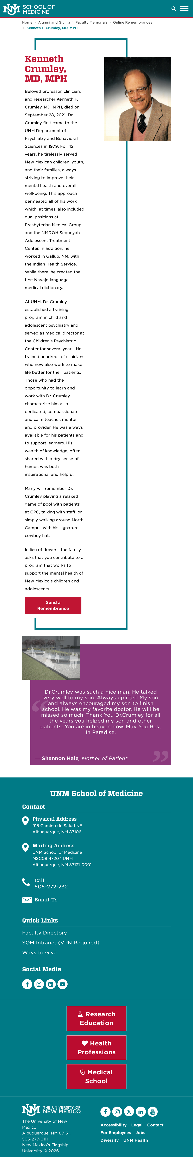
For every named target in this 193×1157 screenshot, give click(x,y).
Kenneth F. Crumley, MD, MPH (52, 28)
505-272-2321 (52, 887)
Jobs (140, 1132)
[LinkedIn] (51, 984)
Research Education (96, 1018)
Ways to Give (39, 952)
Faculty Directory (44, 932)
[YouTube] (153, 1112)
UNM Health (135, 1140)
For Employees (115, 1132)
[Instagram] (39, 984)
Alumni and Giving (54, 22)
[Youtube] (62, 984)
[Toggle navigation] (184, 9)
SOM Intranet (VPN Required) (60, 942)
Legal (137, 1125)
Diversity (109, 1140)
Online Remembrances (132, 22)
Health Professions (96, 1047)
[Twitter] (129, 1111)
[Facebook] (27, 984)
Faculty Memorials (91, 22)
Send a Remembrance (53, 605)
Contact (155, 1125)
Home (27, 22)
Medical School (96, 1076)
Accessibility (113, 1125)
